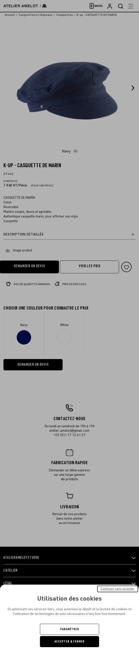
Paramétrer (69, 629)
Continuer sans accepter (118, 589)
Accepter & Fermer (69, 641)
